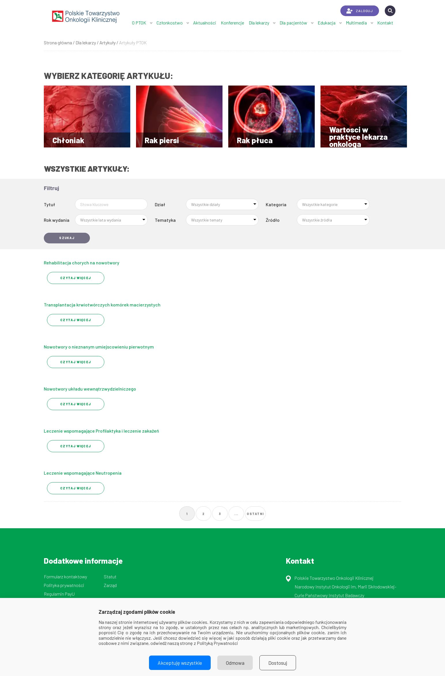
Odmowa (235, 663)
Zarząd (110, 585)
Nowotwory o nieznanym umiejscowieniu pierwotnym (99, 346)
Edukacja (326, 22)
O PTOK (139, 22)
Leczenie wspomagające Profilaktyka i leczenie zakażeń (101, 430)
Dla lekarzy (259, 22)
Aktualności (204, 22)
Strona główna (58, 42)
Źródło (273, 220)
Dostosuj (278, 663)
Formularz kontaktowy (65, 576)
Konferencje (232, 22)
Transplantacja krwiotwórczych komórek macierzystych (102, 304)
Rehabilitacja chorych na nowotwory (81, 262)
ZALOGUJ (359, 11)
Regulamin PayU (59, 594)
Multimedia (356, 22)
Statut (110, 576)
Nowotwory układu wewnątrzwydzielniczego (90, 388)
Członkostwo (169, 22)
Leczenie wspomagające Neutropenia (83, 473)
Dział (160, 204)
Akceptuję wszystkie (180, 663)
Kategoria (276, 204)
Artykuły (107, 42)
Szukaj (67, 238)
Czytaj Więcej (75, 278)
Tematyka (165, 220)
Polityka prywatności (64, 585)
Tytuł (49, 204)
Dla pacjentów (293, 22)
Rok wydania (56, 220)
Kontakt (385, 22)
